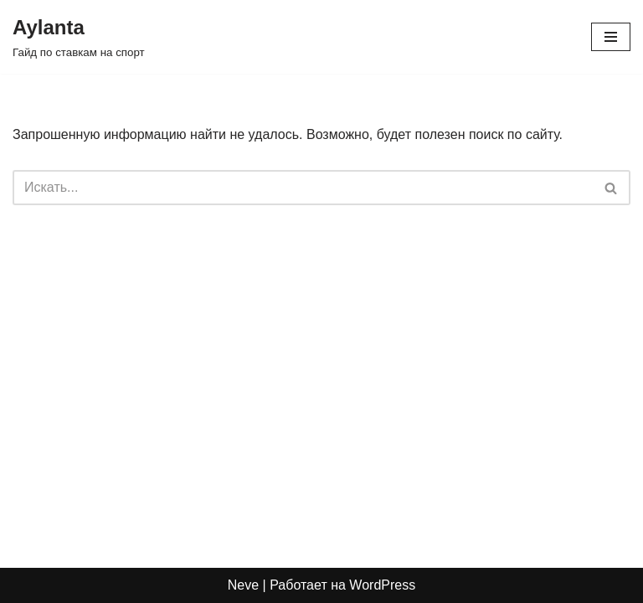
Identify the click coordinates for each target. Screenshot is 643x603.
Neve (243, 585)
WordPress (382, 585)
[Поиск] (303, 187)
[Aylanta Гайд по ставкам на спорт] (79, 37)
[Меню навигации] (610, 37)
